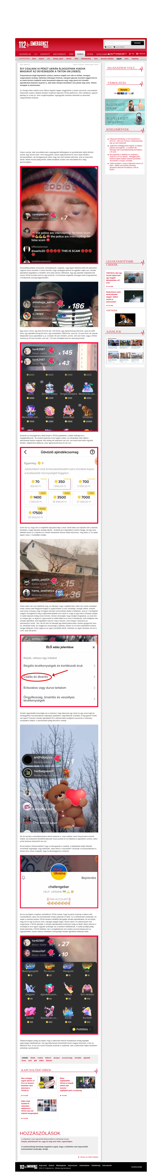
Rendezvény (86, 59)
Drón (126, 59)
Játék (90, 53)
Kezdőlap (25, 53)
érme (24, 1060)
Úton (76, 59)
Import (41, 59)
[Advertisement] (81, 19)
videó (41, 1060)
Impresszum (72, 1165)
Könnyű (45, 53)
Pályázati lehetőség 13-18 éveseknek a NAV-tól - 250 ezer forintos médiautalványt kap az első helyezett (126, 141)
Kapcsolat (43, 1165)
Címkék (109, 47)
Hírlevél (140, 54)
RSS (131, 54)
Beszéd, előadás (107, 59)
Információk (107, 1165)
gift (35, 1060)
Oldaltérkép (120, 47)
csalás (40, 1058)
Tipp (71, 53)
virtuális (78, 1058)
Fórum (120, 53)
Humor (69, 59)
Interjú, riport (58, 59)
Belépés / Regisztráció (117, 54)
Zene (34, 59)
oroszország (67, 1058)
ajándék (87, 1058)
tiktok (33, 1058)
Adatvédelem (84, 1165)
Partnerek (112, 310)
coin (30, 1060)
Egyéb (119, 59)
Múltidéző (59, 53)
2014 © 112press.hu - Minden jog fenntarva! (55, 1168)
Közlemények (105, 53)
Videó (80, 53)
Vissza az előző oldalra (89, 1157)
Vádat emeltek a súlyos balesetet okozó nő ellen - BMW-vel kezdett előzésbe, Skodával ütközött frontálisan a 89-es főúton (126, 166)
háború (48, 1058)
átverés (49, 1060)
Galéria (51, 1165)
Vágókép (135, 59)
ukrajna (56, 1058)
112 (35, 53)
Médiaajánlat (61, 1165)
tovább (25, 1095)
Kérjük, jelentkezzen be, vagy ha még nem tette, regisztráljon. (47, 1141)
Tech (96, 59)
